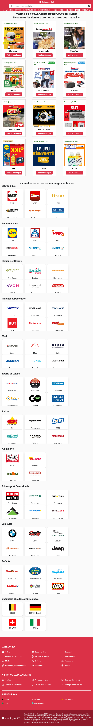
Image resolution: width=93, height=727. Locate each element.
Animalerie (67, 661)
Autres (65, 665)
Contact (6, 680)
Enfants (36, 661)
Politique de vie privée (71, 685)
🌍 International (38, 703)
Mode (6, 661)
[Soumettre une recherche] (89, 6)
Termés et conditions (12, 685)
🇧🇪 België (5, 699)
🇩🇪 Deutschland (67, 699)
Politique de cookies (41, 685)
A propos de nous (40, 680)
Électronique (44, 10)
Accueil (9, 10)
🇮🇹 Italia (5, 703)
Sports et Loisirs (69, 656)
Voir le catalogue (14, 55)
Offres (18, 10)
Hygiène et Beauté (82, 10)
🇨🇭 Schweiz (36, 699)
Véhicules (37, 665)
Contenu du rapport (70, 680)
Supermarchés (29, 10)
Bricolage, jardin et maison (14, 665)
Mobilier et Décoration (62, 10)
